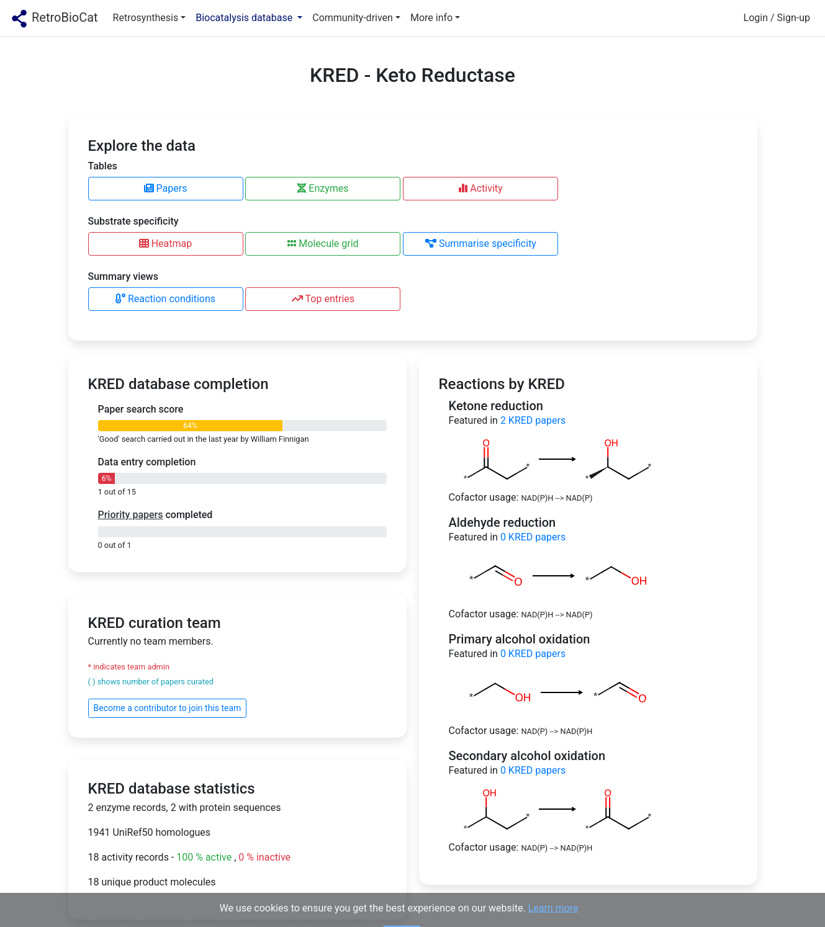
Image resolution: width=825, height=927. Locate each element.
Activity (480, 188)
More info (431, 18)
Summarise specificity (480, 243)
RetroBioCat (54, 18)
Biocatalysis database (245, 18)
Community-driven (352, 18)
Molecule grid (322, 243)
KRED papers (533, 420)
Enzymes (322, 188)
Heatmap (165, 243)
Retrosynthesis (146, 18)
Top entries (323, 299)
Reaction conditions (165, 299)
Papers (165, 188)
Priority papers (130, 515)
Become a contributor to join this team (167, 708)
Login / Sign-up (777, 18)
